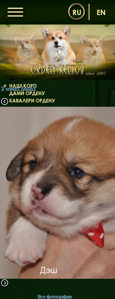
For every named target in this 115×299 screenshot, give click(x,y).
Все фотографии (54, 296)
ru (76, 12)
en (101, 12)
